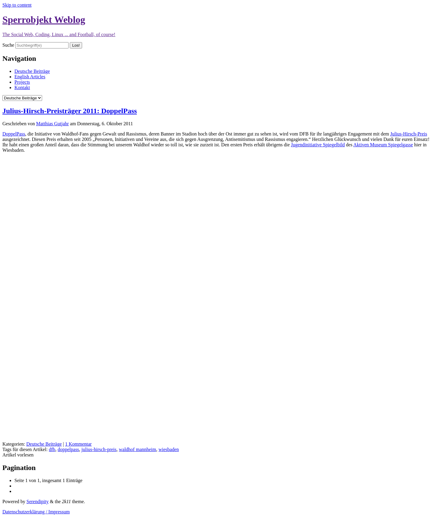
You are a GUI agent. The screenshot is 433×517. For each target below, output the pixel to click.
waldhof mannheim (137, 449)
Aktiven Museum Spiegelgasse (383, 144)
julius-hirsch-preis (98, 449)
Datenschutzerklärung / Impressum (36, 511)
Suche (8, 45)
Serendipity (37, 501)
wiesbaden (168, 449)
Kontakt (22, 87)
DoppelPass (13, 133)
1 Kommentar (78, 444)
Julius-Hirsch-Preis (408, 133)
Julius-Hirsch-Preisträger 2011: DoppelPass (69, 111)
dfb (52, 449)
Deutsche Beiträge (32, 71)
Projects (22, 82)
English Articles (29, 76)
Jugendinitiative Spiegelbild (318, 144)
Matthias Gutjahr (52, 123)
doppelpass (68, 449)
